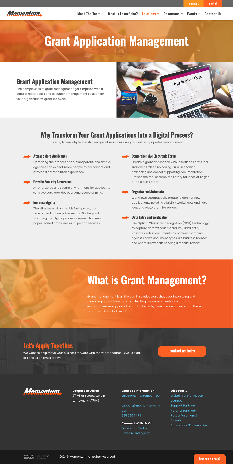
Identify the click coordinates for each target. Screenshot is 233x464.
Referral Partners (183, 411)
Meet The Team (88, 14)
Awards (176, 420)
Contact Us (213, 14)
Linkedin (127, 433)
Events (192, 14)
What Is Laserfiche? (123, 14)
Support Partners (183, 405)
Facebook (129, 428)
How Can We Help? (209, 459)
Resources (171, 14)
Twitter (143, 428)
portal (213, 3)
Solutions (149, 14)
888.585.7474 (131, 415)
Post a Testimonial (184, 415)
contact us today (182, 351)
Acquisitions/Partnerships (189, 425)
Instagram (142, 433)
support (194, 3)
